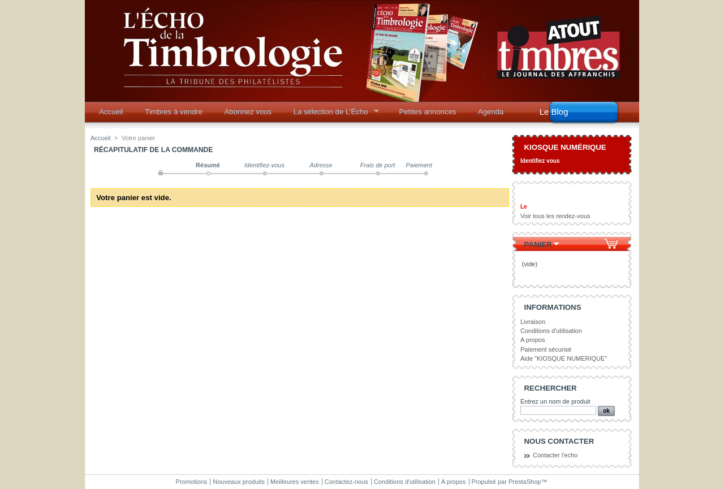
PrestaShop (524, 481)
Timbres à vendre (173, 111)
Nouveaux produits (239, 481)
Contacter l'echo (555, 455)
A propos (532, 339)
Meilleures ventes (294, 481)
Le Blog (554, 111)
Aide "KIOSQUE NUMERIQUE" (563, 358)
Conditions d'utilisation (551, 330)
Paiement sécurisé (546, 349)
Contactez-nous (346, 481)
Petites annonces (427, 111)
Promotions (192, 481)
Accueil (111, 111)
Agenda (490, 111)
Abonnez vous (248, 111)
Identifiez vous (539, 161)
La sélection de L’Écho (332, 114)
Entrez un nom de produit (555, 401)
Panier (538, 244)
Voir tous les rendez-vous (555, 216)
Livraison (532, 321)
